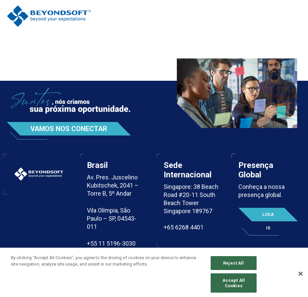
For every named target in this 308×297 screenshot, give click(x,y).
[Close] (300, 276)
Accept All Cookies (233, 286)
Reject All (233, 266)
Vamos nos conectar (68, 129)
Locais (268, 216)
